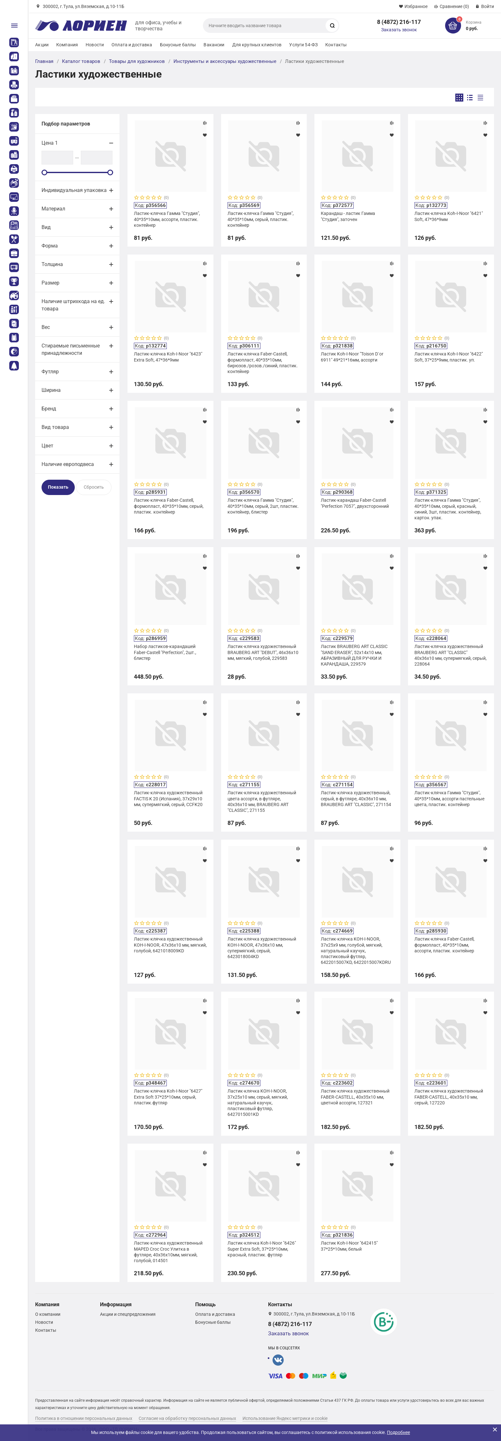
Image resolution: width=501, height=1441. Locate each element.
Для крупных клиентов (257, 44)
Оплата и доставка (132, 44)
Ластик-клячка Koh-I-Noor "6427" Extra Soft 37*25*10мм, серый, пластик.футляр (168, 1096)
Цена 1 (50, 143)
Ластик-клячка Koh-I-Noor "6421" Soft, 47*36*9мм (448, 216)
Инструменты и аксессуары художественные (224, 61)
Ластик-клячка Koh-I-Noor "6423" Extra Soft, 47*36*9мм (168, 356)
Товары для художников (137, 61)
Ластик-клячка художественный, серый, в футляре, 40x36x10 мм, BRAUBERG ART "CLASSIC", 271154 (356, 798)
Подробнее (398, 1432)
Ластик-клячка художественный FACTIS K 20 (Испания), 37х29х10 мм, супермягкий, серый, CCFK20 (168, 798)
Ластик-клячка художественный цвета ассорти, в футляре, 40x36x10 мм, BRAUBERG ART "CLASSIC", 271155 (261, 801)
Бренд (49, 409)
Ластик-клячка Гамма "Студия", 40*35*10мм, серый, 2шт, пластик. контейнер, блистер (263, 506)
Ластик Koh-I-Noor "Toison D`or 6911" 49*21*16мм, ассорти (352, 356)
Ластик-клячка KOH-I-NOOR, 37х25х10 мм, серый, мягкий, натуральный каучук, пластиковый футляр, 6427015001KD (257, 1102)
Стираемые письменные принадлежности (71, 349)
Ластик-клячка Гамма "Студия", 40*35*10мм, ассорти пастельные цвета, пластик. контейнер (449, 798)
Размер (50, 283)
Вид (46, 227)
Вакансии (214, 44)
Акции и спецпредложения (128, 1314)
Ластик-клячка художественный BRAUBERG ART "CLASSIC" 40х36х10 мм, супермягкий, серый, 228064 (450, 655)
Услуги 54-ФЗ (303, 44)
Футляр (50, 372)
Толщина (52, 264)
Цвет (47, 446)
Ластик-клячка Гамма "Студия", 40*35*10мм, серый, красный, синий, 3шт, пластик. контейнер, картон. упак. (447, 509)
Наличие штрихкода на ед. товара (73, 305)
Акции (42, 44)
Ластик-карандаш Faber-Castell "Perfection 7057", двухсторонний (355, 503)
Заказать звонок (399, 29)
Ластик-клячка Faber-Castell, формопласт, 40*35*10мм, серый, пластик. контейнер (169, 506)
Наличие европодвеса (68, 464)
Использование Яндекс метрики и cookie (285, 1418)
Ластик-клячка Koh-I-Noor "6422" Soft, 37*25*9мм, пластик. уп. (448, 356)
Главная (44, 61)
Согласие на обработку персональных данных (187, 1418)
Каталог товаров (81, 61)
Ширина (51, 390)
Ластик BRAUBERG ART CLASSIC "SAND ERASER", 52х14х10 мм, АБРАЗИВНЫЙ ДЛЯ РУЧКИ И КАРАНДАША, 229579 (354, 655)
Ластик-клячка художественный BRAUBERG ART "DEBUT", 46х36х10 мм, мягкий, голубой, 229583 (262, 652)
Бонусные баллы (178, 44)
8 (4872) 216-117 (399, 22)
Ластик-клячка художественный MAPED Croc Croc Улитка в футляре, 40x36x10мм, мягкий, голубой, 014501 (168, 1251)
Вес (46, 327)
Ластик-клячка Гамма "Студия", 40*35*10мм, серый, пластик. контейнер (260, 219)
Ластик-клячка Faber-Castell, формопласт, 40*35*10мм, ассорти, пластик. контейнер (444, 944)
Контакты (336, 44)
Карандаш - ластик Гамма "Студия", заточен (348, 216)
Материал (53, 209)
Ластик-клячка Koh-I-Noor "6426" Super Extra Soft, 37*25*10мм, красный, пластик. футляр (261, 1248)
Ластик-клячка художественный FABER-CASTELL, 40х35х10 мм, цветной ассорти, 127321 (355, 1096)
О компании (47, 1314)
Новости (95, 44)
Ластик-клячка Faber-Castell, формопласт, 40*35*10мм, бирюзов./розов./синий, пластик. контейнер (262, 362)
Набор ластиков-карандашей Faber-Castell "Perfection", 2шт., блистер (165, 652)
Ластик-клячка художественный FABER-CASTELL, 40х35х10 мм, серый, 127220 (448, 1096)
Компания (67, 44)
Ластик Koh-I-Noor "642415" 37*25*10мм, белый (349, 1245)
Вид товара (55, 427)
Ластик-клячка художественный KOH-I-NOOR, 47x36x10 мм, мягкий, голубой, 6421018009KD (170, 944)
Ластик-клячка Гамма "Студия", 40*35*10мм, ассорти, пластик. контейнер (167, 219)
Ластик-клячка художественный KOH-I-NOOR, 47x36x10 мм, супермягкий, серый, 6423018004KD (261, 947)
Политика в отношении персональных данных (83, 1418)
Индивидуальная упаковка (74, 190)
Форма (50, 246)
